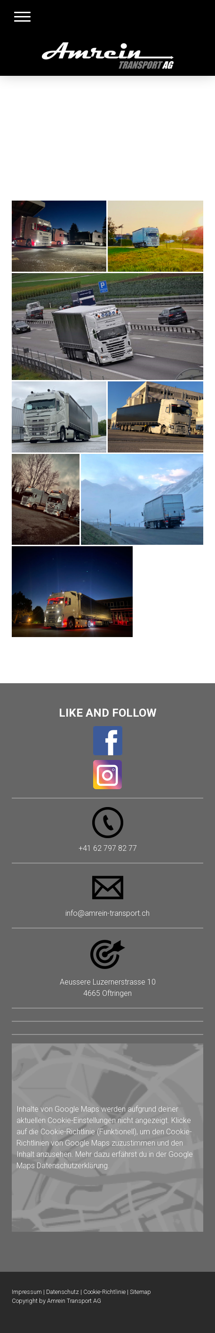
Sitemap (140, 1291)
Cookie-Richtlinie (67, 1131)
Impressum (27, 1291)
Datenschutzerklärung (72, 1165)
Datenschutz (62, 1291)
